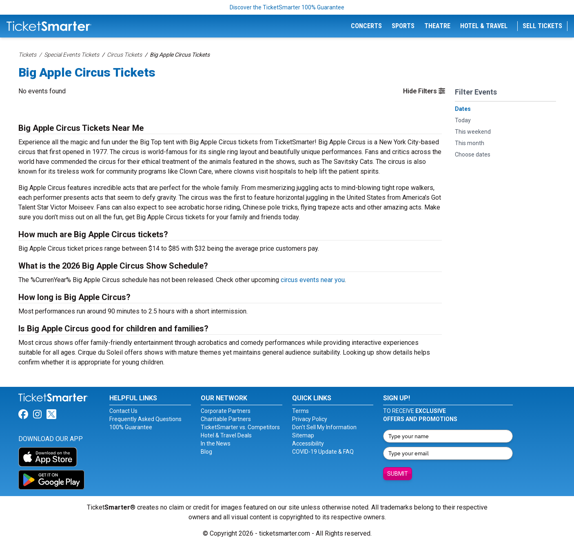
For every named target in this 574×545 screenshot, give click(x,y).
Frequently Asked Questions (145, 419)
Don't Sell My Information (324, 427)
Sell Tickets (542, 26)
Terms (300, 411)
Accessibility (308, 443)
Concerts (366, 26)
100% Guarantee (130, 427)
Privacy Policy (309, 419)
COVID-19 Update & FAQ (323, 451)
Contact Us (123, 411)
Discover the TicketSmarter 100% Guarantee (287, 7)
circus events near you (313, 280)
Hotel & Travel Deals (226, 435)
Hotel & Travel (484, 26)
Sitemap (303, 435)
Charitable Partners (226, 419)
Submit (397, 473)
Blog (206, 451)
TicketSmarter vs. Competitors (240, 427)
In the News (215, 443)
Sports (403, 26)
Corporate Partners (225, 411)
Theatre (437, 26)
